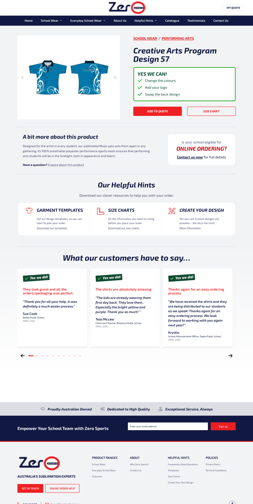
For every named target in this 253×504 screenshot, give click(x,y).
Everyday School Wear (86, 21)
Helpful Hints (143, 21)
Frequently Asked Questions (183, 464)
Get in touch (30, 488)
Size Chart (211, 111)
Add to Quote (157, 111)
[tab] (31, 355)
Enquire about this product (66, 165)
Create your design (201, 210)
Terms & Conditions (216, 470)
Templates (173, 470)
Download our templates (52, 228)
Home (29, 21)
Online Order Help (62, 488)
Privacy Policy (213, 464)
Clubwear (97, 476)
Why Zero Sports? (139, 464)
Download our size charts (123, 228)
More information (190, 228)
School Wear (49, 21)
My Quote (226, 8)
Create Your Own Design (181, 482)
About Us (120, 21)
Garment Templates (60, 210)
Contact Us (220, 21)
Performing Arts (178, 38)
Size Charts (121, 210)
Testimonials (196, 21)
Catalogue (172, 21)
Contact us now (190, 157)
